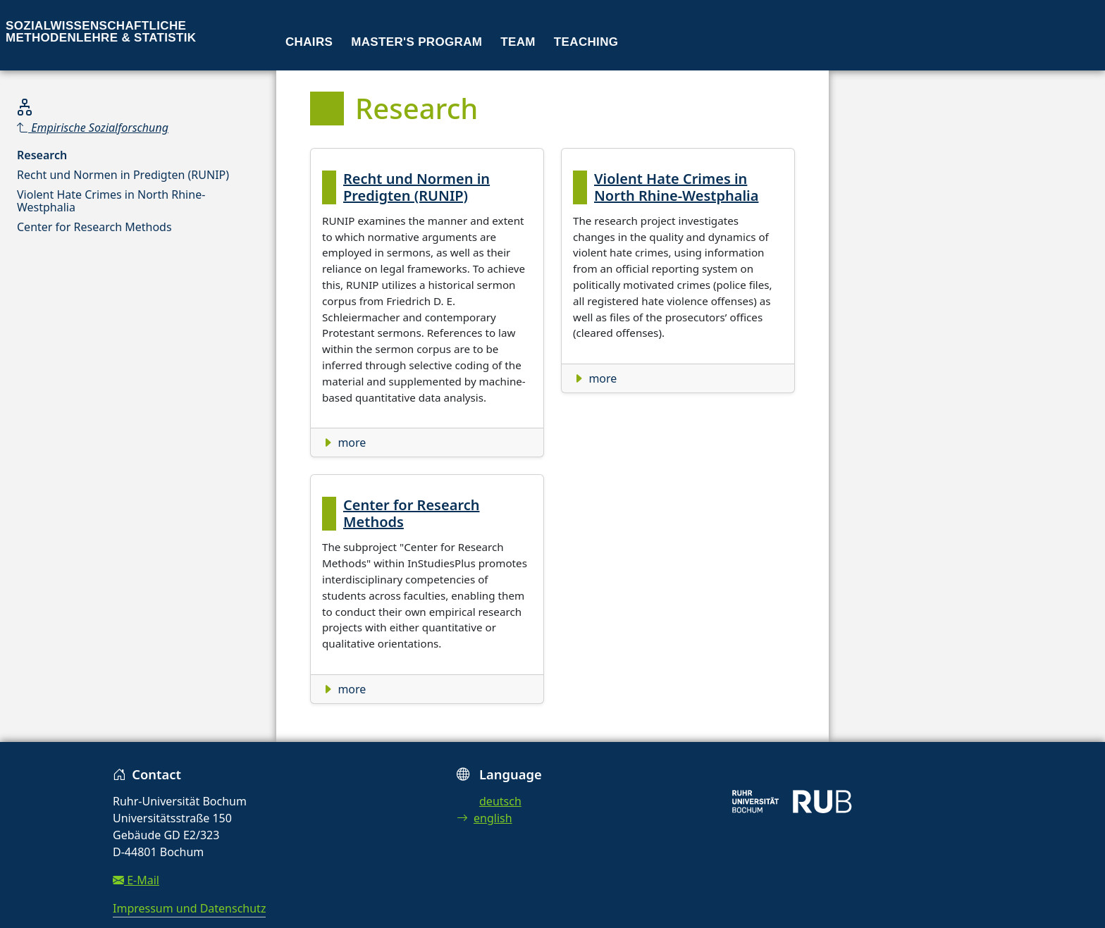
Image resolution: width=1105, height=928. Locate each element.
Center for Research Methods (94, 227)
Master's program (416, 42)
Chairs (309, 42)
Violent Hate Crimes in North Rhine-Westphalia (111, 201)
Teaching (586, 42)
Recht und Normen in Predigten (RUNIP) (123, 174)
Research (42, 155)
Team (518, 42)
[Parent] (138, 127)
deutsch (500, 801)
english (484, 818)
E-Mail (136, 880)
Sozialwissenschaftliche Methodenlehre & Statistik (101, 31)
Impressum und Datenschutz (189, 908)
